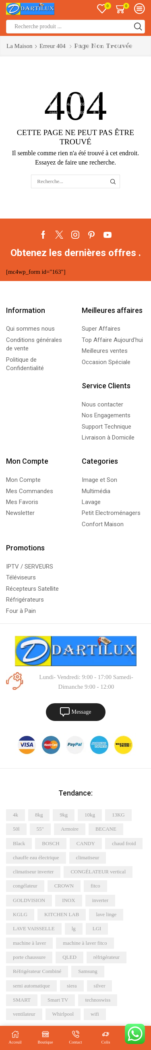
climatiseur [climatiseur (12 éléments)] (87, 857)
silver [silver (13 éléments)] (99, 986)
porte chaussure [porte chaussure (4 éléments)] (29, 957)
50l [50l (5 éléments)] (16, 829)
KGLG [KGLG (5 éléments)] (20, 914)
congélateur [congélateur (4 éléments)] (25, 886)
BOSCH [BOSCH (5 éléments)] (50, 843)
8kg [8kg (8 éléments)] (39, 815)
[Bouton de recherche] (138, 26)
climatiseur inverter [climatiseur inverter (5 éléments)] (33, 872)
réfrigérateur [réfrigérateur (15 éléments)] (106, 957)
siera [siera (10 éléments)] (72, 986)
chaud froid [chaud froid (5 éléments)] (124, 843)
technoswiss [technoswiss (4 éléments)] (97, 1000)
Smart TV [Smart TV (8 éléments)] (58, 1000)
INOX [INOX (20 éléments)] (68, 900)
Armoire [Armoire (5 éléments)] (70, 829)
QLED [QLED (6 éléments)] (69, 957)
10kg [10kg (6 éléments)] (90, 815)
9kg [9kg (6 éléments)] (64, 815)
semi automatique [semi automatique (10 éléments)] (31, 986)
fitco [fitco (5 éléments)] (95, 886)
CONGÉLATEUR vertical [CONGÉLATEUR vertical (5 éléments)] (98, 872)
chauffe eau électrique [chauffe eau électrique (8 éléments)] (36, 857)
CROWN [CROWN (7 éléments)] (64, 886)
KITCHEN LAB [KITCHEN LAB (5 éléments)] (61, 914)
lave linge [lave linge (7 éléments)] (106, 914)
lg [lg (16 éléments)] (74, 928)
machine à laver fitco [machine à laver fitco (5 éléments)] (85, 943)
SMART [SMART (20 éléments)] (22, 1000)
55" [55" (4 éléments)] (40, 829)
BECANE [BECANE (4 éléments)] (105, 829)
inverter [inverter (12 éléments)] (100, 900)
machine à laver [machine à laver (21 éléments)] (29, 943)
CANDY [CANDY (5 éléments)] (86, 843)
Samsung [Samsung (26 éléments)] (87, 971)
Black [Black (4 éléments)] (19, 843)
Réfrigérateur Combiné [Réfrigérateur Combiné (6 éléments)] (37, 971)
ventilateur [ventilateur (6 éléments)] (24, 1014)
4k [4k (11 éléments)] (15, 815)
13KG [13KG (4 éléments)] (118, 815)
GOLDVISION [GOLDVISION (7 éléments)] (29, 900)
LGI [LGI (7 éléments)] (97, 928)
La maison (19, 46)
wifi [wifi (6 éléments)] (95, 1014)
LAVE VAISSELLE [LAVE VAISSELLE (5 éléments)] (34, 928)
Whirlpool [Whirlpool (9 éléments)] (63, 1014)
